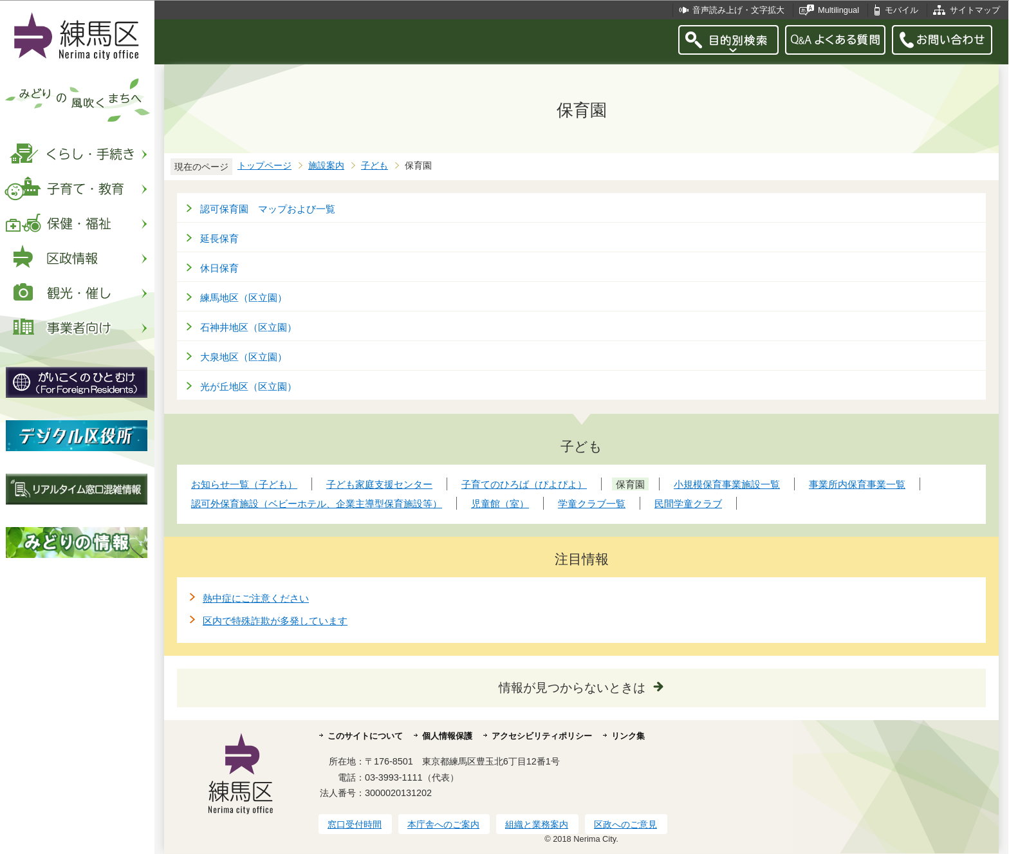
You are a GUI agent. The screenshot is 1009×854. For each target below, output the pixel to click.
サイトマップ (975, 10)
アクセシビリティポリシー (542, 736)
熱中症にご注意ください (256, 598)
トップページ (264, 166)
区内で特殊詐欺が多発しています (275, 620)
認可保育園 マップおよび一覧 (267, 208)
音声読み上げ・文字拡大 (738, 10)
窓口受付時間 (355, 824)
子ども (374, 166)
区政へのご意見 (625, 824)
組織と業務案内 (536, 824)
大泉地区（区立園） (243, 356)
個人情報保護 (447, 736)
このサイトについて (365, 736)
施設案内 (326, 166)
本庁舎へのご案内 (443, 824)
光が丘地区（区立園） (248, 386)
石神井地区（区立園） (248, 327)
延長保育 (219, 238)
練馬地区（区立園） (243, 297)
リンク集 (628, 736)
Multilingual (838, 10)
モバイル (901, 10)
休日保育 (219, 268)
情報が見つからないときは (572, 687)
